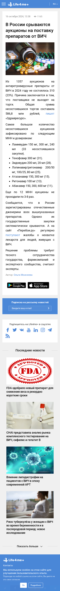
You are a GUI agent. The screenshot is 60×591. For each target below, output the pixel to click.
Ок (23, 585)
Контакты (8, 565)
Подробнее (35, 585)
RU (55, 4)
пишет (50, 113)
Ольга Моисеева (23, 274)
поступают (13, 235)
